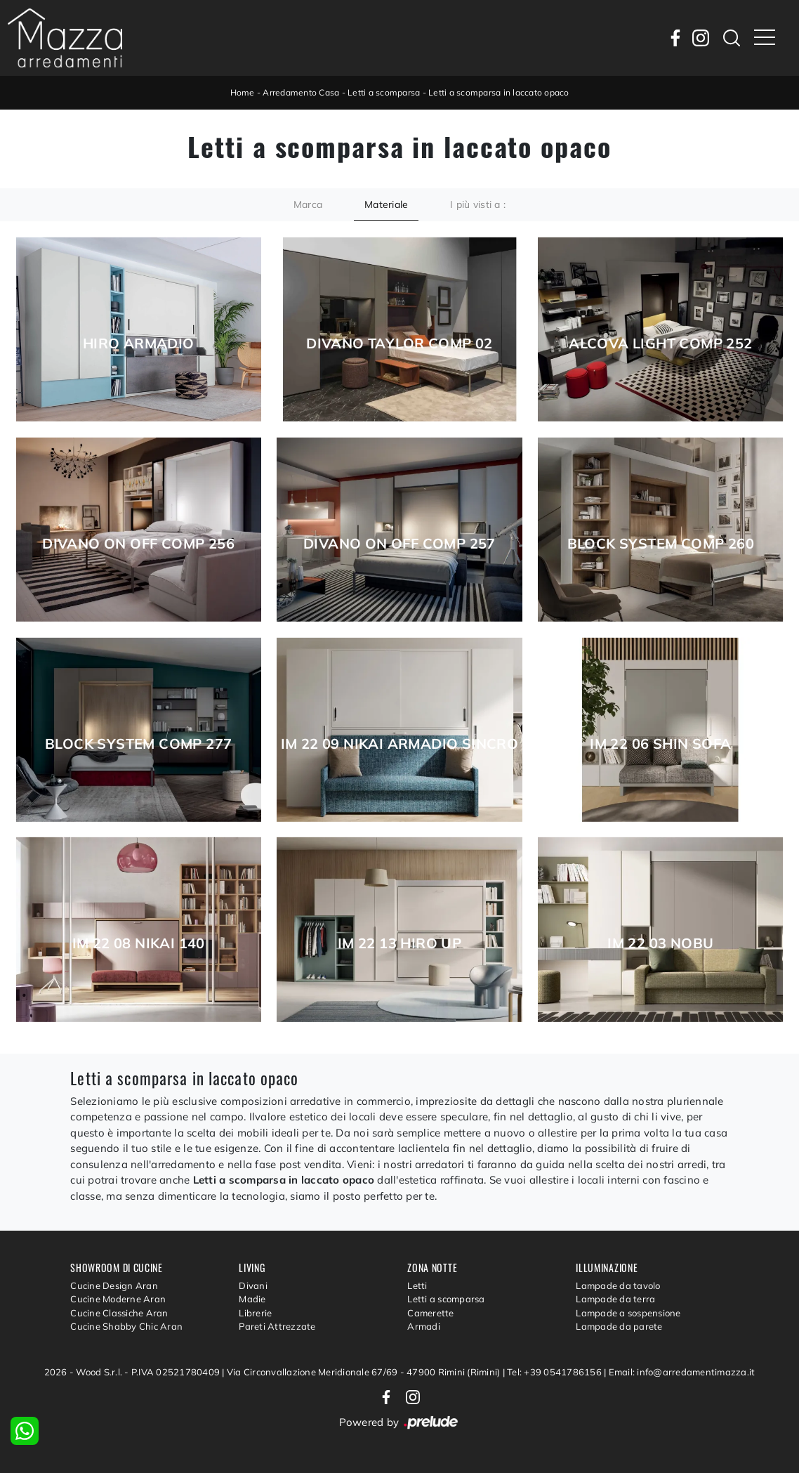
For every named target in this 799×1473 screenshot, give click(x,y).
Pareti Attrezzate (277, 1326)
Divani (253, 1285)
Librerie (255, 1312)
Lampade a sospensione (628, 1312)
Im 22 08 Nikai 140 (138, 943)
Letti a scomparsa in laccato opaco (498, 92)
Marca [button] (307, 204)
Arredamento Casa (301, 92)
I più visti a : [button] (478, 204)
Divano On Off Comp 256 (138, 543)
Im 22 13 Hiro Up (399, 943)
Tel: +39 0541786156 (555, 1371)
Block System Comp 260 (660, 543)
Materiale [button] (386, 204)
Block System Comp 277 (138, 744)
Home (242, 92)
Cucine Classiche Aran (119, 1312)
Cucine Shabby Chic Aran (126, 1326)
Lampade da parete (619, 1326)
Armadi (423, 1326)
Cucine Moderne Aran (118, 1298)
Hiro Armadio (138, 343)
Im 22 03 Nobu (660, 943)
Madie (252, 1298)
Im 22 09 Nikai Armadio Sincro (400, 744)
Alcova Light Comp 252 (660, 343)
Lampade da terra (615, 1298)
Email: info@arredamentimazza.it (682, 1371)
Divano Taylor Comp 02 (399, 343)
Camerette (430, 1312)
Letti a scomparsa (384, 92)
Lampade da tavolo (618, 1285)
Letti (417, 1285)
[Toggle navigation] (764, 38)
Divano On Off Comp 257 (399, 543)
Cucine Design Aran (114, 1285)
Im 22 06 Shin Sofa (660, 744)
